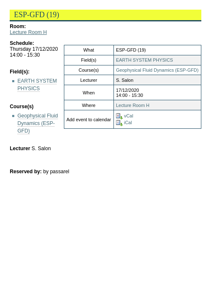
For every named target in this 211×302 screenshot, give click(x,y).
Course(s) (22, 106)
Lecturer (20, 148)
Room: (18, 26)
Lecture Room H (28, 32)
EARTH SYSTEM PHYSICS (144, 59)
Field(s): (19, 72)
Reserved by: (26, 171)
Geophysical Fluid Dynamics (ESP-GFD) (157, 70)
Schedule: (22, 43)
